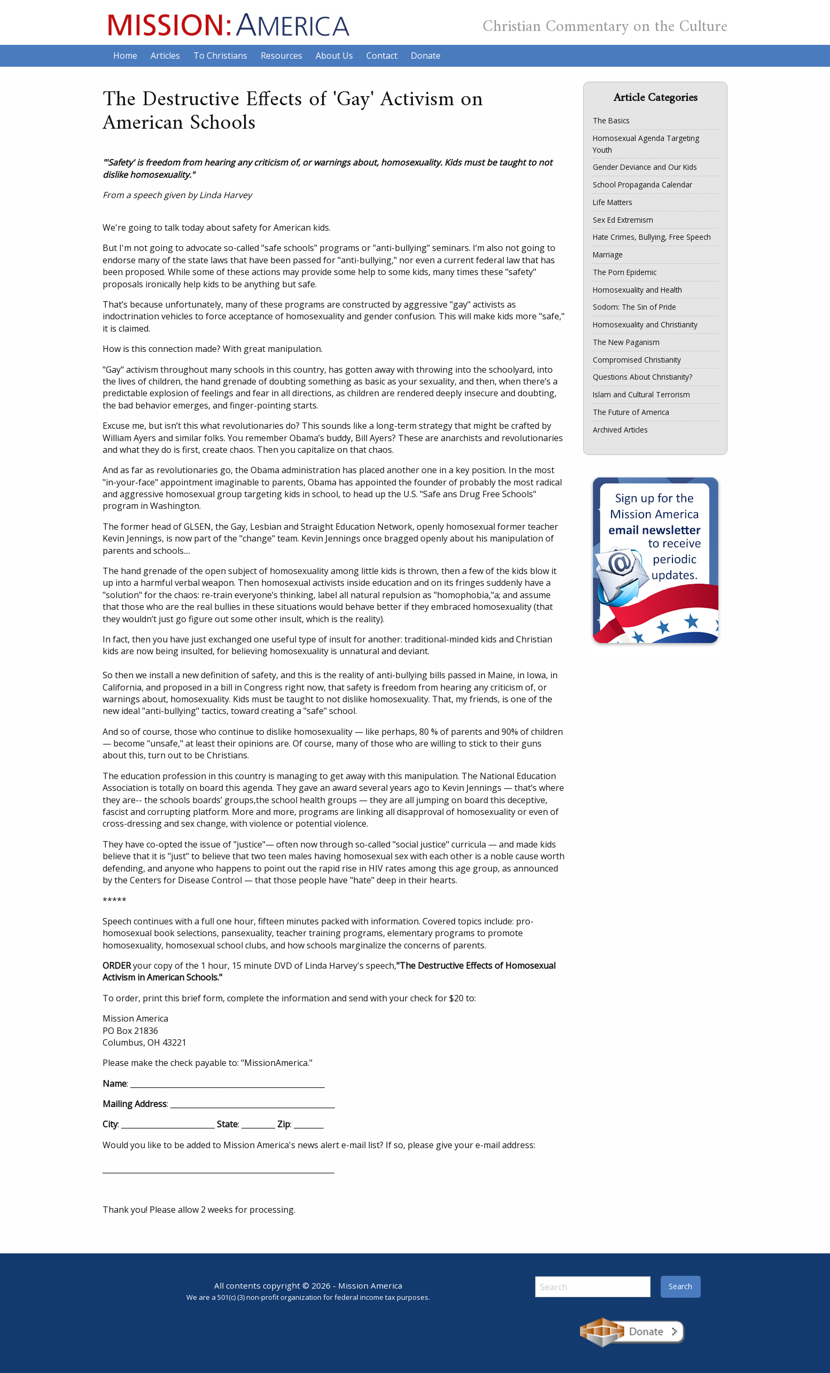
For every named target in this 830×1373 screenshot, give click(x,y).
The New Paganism (626, 342)
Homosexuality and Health (637, 290)
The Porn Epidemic (624, 272)
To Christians (220, 55)
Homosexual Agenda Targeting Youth (646, 144)
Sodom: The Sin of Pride (634, 307)
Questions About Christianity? (642, 377)
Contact (381, 55)
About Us (334, 55)
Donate (426, 55)
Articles (165, 55)
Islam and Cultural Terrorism (641, 394)
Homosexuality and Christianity (645, 324)
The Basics (611, 120)
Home (125, 55)
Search (680, 1286)
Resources (281, 55)
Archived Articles (620, 430)
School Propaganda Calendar (642, 184)
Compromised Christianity (637, 360)
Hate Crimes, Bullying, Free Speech (652, 237)
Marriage (608, 254)
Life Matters (612, 202)
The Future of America (631, 412)
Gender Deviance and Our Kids (645, 167)
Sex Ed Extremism (623, 220)
